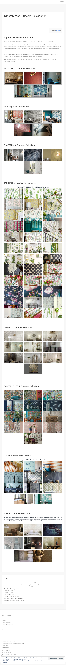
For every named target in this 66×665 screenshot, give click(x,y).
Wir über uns (5, 628)
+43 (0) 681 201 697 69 (10, 654)
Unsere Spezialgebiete (7, 624)
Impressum (4, 631)
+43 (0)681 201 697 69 (12, 596)
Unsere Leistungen (6, 622)
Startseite (4, 620)
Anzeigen (58, 30)
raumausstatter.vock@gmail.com (16, 600)
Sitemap (4, 630)
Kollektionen (5, 626)
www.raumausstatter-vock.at (15, 598)
